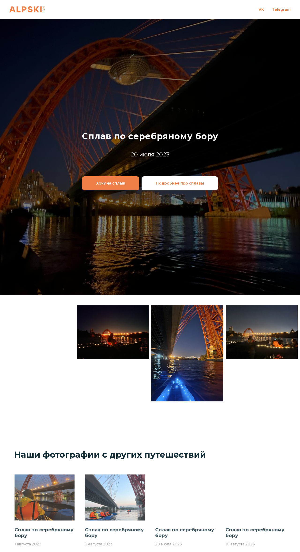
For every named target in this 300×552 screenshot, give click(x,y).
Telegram (281, 9)
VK (261, 9)
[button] (110, 183)
